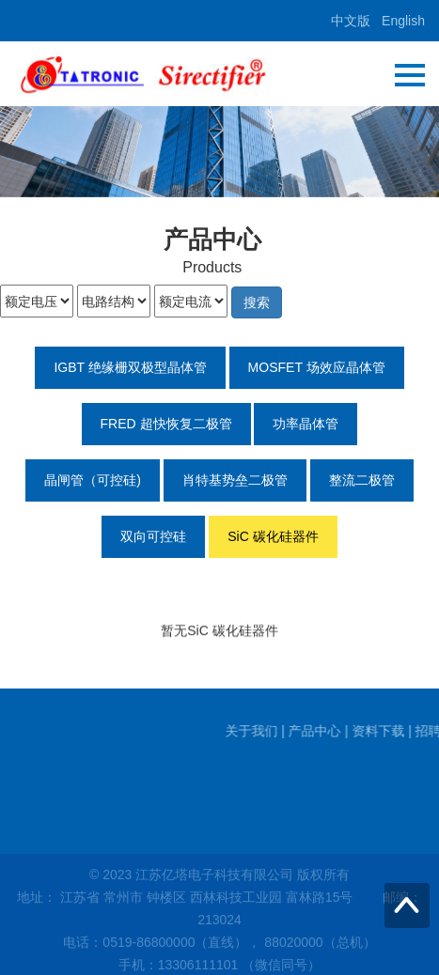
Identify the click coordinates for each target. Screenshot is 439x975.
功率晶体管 (305, 423)
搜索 (256, 302)
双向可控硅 (153, 536)
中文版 (350, 20)
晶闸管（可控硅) (92, 480)
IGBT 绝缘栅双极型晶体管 (130, 367)
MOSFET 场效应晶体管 (316, 367)
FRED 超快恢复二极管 (166, 423)
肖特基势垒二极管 (235, 480)
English (403, 20)
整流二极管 (362, 480)
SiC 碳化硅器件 (272, 536)
